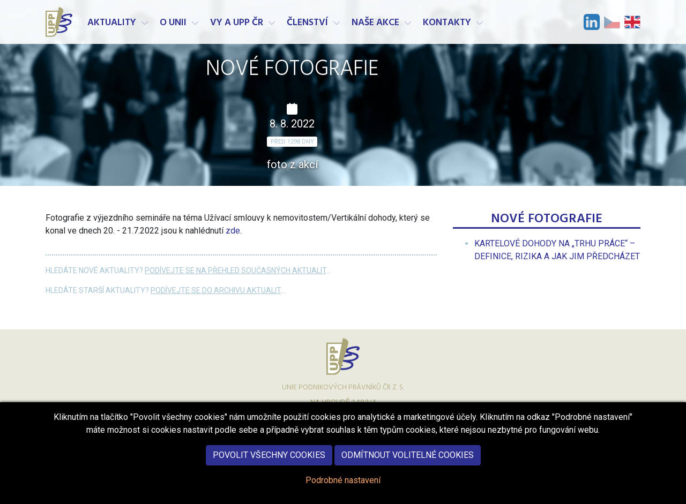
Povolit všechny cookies (269, 463)
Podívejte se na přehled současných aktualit (235, 270)
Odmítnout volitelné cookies (407, 463)
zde (233, 230)
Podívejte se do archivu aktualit (216, 290)
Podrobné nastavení (343, 489)
